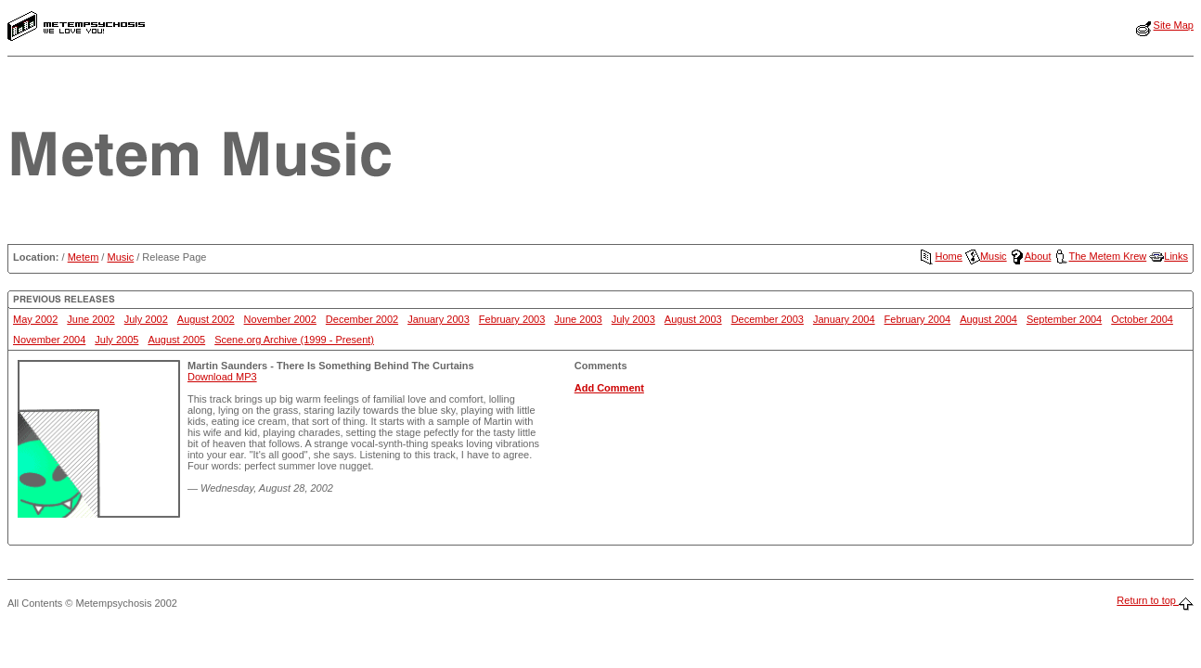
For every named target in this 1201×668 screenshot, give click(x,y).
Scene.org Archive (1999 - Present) (294, 339)
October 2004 (1142, 319)
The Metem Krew (1100, 256)
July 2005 (116, 339)
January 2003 (438, 319)
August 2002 (206, 319)
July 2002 (146, 319)
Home (941, 256)
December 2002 (362, 319)
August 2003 (693, 319)
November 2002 (280, 319)
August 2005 (176, 339)
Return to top (1155, 600)
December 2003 (767, 319)
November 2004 (49, 339)
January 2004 (844, 319)
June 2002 (90, 319)
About (1031, 256)
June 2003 (577, 319)
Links (1168, 256)
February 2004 (918, 319)
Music (120, 257)
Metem (83, 257)
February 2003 (512, 319)
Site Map (1174, 25)
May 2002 (35, 319)
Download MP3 (222, 376)
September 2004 (1064, 319)
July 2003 (633, 319)
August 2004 (988, 319)
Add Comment (609, 387)
